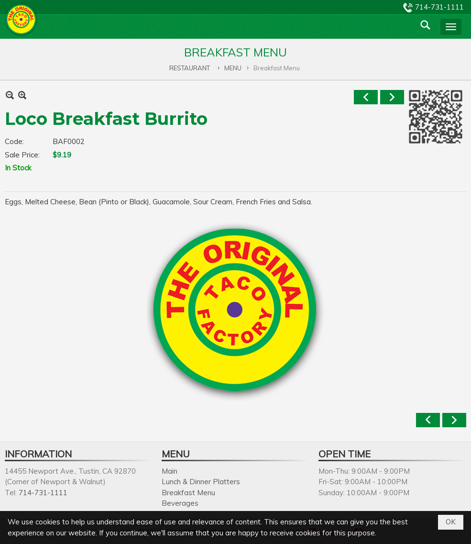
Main (169, 471)
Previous (366, 97)
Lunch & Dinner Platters (201, 481)
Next (392, 97)
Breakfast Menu (188, 492)
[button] (450, 27)
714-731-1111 (439, 6)
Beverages (180, 503)
